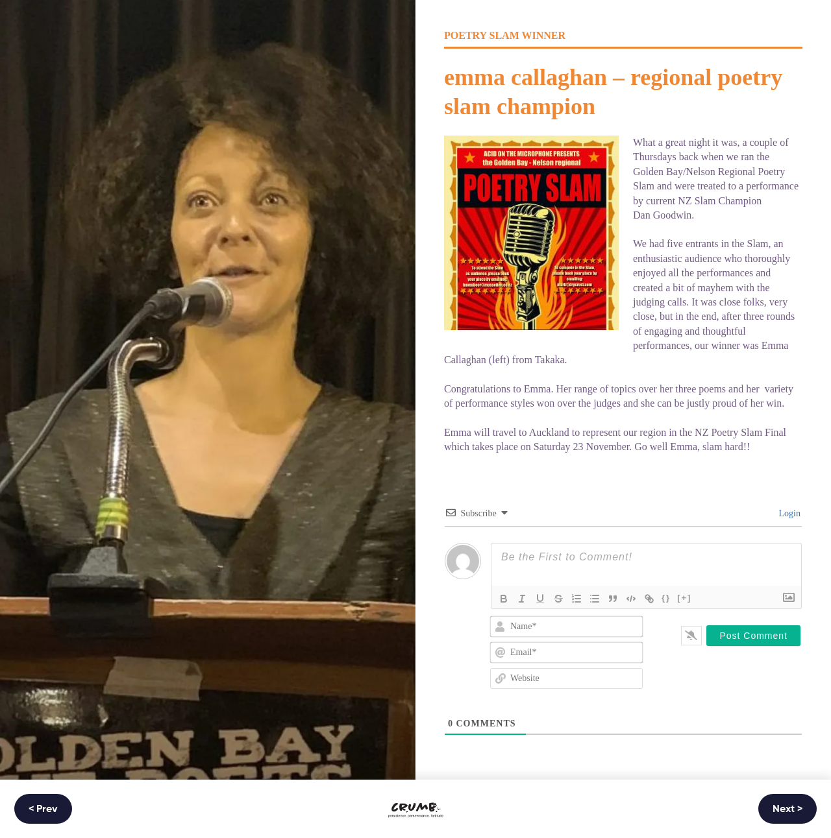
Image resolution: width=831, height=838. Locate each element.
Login (788, 513)
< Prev (43, 809)
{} (666, 598)
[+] (684, 598)
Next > (787, 809)
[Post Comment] (753, 635)
